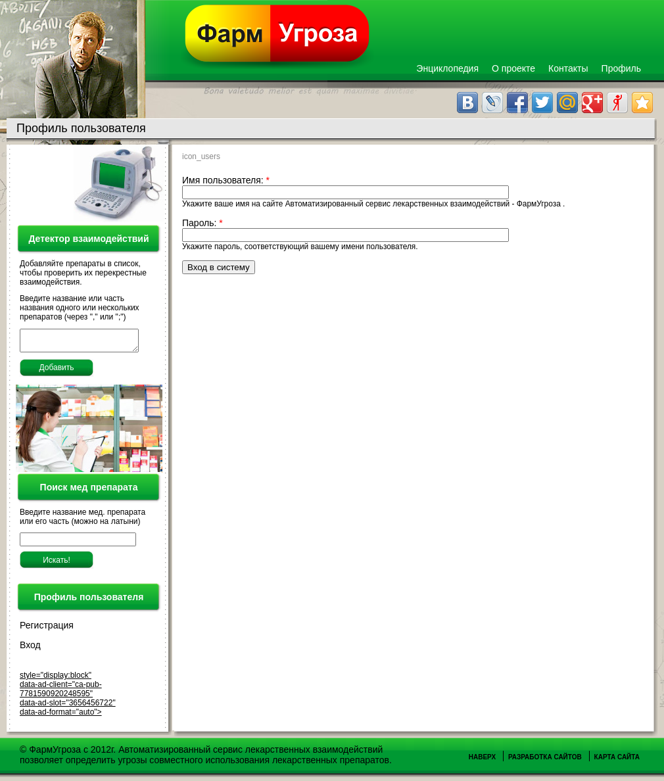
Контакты (568, 68)
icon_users (201, 156)
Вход (30, 649)
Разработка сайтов (545, 761)
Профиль (621, 68)
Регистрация (47, 629)
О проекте (513, 68)
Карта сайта (617, 761)
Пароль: (202, 223)
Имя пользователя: (226, 180)
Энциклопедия (447, 68)
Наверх (482, 761)
